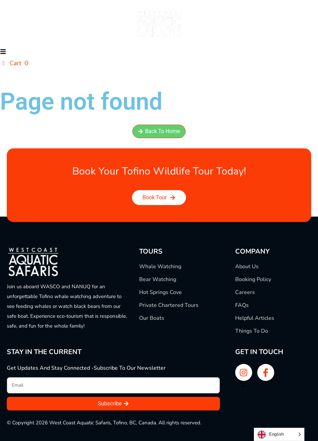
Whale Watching (160, 266)
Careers (245, 292)
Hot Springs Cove (160, 292)
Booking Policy (253, 279)
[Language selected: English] (279, 434)
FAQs (242, 305)
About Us (247, 266)
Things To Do (251, 331)
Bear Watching (157, 279)
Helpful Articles (254, 318)
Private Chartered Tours (169, 305)
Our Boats (151, 318)
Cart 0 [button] (14, 63)
